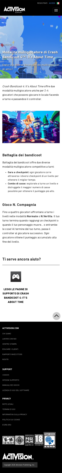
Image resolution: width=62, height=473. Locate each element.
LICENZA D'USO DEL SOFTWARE (15, 390)
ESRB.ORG (6, 425)
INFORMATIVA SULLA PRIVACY (14, 415)
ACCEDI (52, 3)
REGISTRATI (42, 3)
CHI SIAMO (6, 334)
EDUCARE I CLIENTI (10, 349)
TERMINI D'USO (8, 409)
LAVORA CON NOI (9, 339)
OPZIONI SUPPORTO (10, 380)
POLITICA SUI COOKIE (11, 420)
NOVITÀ (5, 359)
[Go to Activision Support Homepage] (16, 10)
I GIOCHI (5, 375)
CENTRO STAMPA (9, 344)
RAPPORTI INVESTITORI (12, 354)
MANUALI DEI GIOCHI (10, 385)
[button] (58, 3)
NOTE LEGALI (7, 404)
